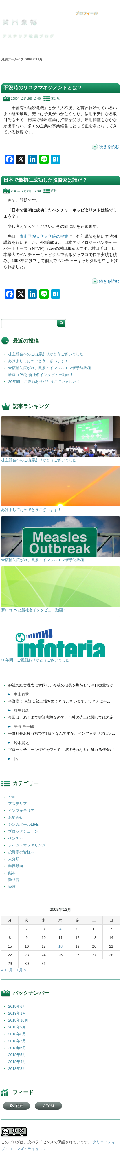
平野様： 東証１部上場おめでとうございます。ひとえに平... (59, 701)
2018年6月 (17, 1048)
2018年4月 (17, 1062)
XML (12, 797)
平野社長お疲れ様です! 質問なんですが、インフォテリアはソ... (61, 733)
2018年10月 (18, 1020)
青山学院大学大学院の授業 (44, 236)
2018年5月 (17, 1055)
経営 (54, 190)
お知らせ (15, 817)
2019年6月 (17, 1006)
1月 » (21, 970)
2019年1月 (17, 1013)
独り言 (13, 880)
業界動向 (15, 866)
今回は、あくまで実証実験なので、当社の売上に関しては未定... (62, 717)
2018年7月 (17, 1041)
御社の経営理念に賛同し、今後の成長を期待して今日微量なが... (62, 685)
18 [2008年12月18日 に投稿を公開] (60, 946)
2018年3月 (17, 1068)
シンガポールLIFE (23, 824)
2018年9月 (17, 1027)
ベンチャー (17, 838)
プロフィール (86, 13)
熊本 (12, 873)
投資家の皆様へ (21, 852)
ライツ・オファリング (27, 845)
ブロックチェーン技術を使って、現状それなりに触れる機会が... (62, 749)
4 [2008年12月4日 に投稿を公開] (60, 929)
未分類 (55, 98)
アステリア (17, 804)
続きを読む (109, 146)
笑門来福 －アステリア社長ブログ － (19, 22)
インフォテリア (21, 810)
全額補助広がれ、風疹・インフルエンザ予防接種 (49, 368)
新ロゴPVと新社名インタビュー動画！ (40, 375)
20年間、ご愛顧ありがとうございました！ (44, 381)
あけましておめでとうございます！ (38, 361)
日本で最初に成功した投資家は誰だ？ (45, 180)
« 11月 (7, 970)
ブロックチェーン (23, 831)
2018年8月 (17, 1034)
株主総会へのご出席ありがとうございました (45, 354)
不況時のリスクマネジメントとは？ (42, 87)
